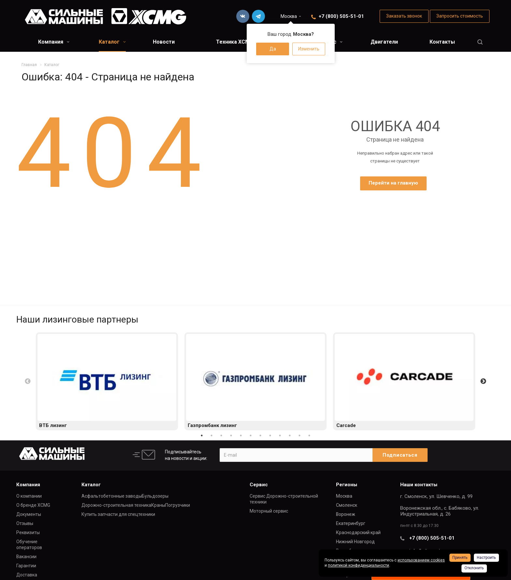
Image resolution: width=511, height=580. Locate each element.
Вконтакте (242, 16)
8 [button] (270, 435)
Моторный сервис (269, 511)
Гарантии (26, 565)
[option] (107, 381)
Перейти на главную (393, 183)
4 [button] (231, 435)
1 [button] (201, 435)
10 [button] (289, 435)
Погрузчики (177, 505)
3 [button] (221, 435)
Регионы (346, 485)
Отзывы (24, 523)
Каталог (112, 42)
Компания (53, 42)
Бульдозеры (155, 496)
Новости (164, 42)
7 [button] (260, 435)
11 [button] (299, 435)
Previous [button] (27, 381)
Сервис (259, 485)
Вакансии (26, 556)
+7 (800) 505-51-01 (341, 16)
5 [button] (241, 435)
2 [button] (211, 435)
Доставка (26, 574)
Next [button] (483, 381)
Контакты (442, 42)
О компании (29, 496)
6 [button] (250, 435)
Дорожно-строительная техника (116, 505)
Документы (28, 514)
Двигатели (384, 42)
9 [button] (280, 435)
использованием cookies (421, 560)
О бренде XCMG (33, 505)
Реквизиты (28, 532)
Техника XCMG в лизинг (246, 42)
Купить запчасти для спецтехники (118, 514)
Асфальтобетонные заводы (111, 496)
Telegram (258, 16)
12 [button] (309, 435)
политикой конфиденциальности (358, 565)
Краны (158, 505)
